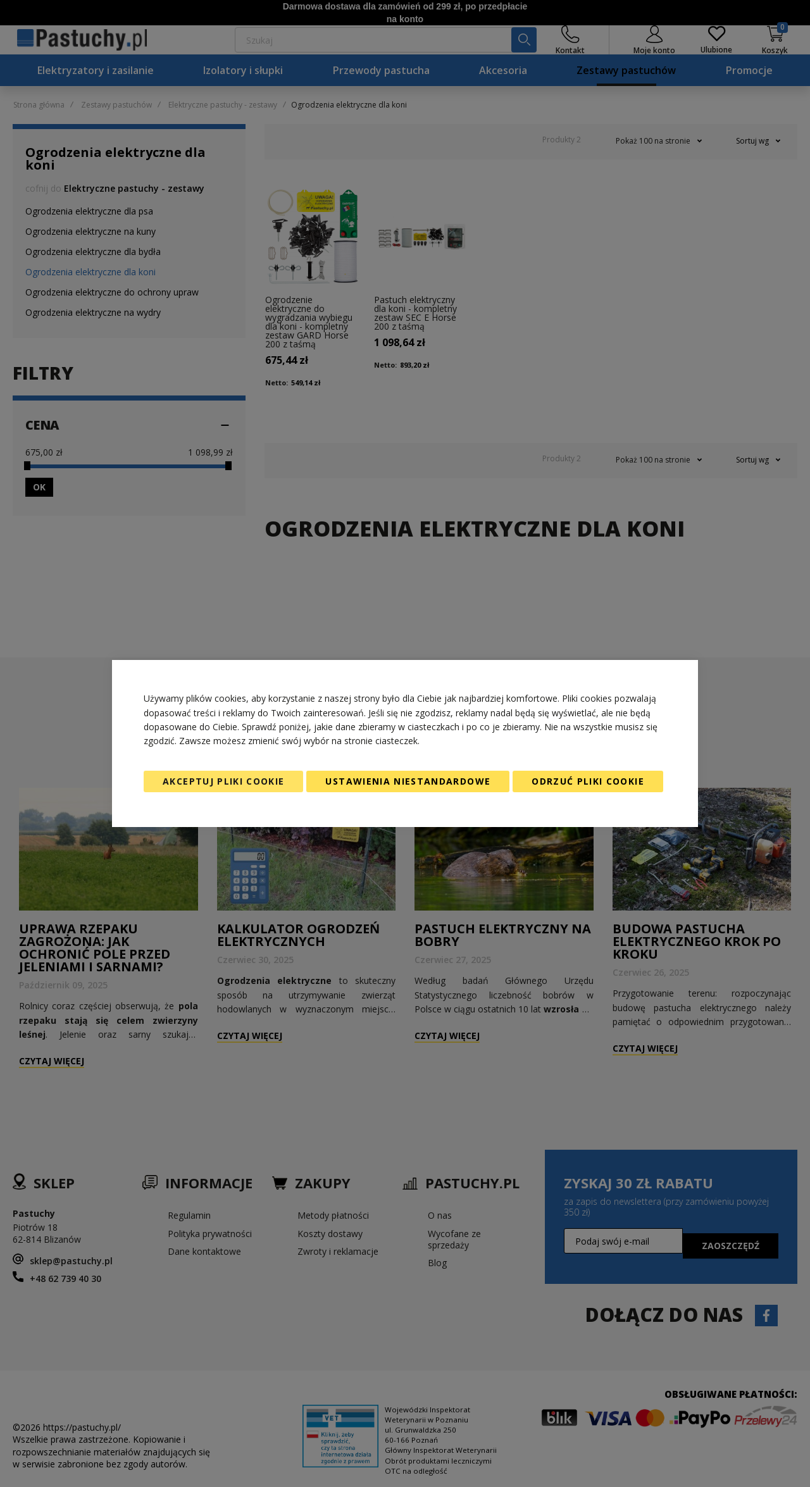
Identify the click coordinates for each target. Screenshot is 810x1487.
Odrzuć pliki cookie (588, 781)
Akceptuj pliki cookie (223, 781)
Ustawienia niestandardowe (407, 781)
